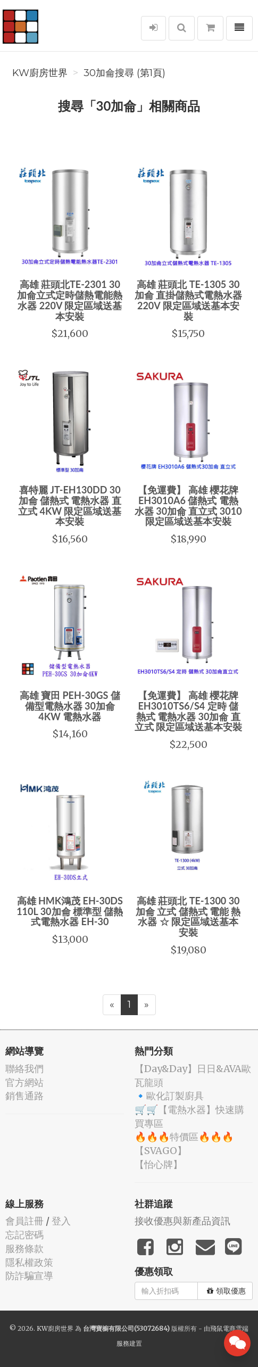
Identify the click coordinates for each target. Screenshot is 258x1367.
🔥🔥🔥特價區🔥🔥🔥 (184, 1137)
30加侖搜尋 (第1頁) (124, 73)
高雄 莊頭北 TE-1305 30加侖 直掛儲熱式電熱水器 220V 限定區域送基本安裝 (188, 300)
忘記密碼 (24, 1235)
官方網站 (24, 1082)
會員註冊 (24, 1221)
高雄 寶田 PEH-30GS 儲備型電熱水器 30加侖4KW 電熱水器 (70, 705)
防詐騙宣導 (29, 1276)
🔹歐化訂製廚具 (169, 1096)
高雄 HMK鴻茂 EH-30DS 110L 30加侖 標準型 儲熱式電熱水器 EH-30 (69, 911)
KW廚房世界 (40, 73)
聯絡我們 (24, 1069)
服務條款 (24, 1248)
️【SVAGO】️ (161, 1150)
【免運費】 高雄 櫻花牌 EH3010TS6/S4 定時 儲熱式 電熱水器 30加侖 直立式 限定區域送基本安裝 (188, 710)
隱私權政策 (29, 1262)
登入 (61, 1221)
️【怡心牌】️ (158, 1164)
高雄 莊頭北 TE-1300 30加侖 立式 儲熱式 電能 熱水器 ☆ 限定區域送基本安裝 (188, 916)
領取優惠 (226, 1291)
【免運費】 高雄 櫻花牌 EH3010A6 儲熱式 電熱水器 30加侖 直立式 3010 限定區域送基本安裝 (188, 505)
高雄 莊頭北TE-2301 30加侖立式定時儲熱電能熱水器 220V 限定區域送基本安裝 (69, 300)
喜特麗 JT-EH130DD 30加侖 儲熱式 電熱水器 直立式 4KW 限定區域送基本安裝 (69, 505)
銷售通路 (24, 1096)
